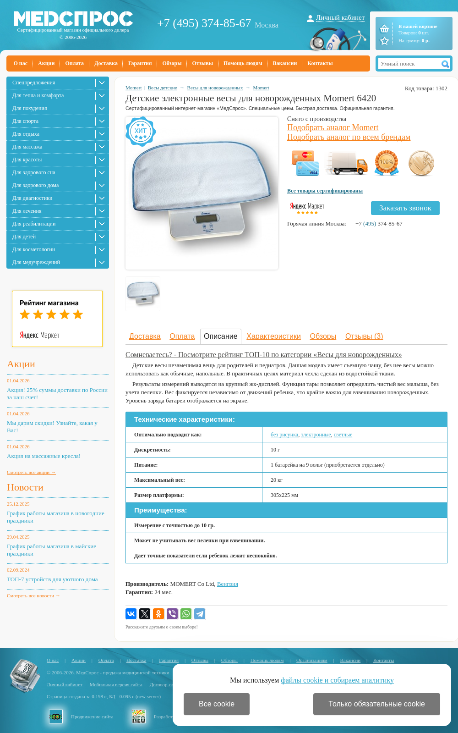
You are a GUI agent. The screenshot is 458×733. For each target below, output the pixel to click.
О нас (21, 63)
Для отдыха (25, 134)
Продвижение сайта (92, 716)
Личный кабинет (340, 17)
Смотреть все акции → (31, 472)
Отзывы (202, 63)
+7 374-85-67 (379, 223)
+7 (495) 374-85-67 (204, 23)
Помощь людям (243, 63)
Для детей (24, 236)
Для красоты (27, 159)
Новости (25, 487)
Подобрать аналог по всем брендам (348, 137)
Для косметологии (33, 249)
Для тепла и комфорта (38, 95)
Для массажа (27, 146)
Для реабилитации (33, 223)
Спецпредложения (33, 82)
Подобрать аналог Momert (333, 127)
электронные (316, 434)
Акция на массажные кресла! (44, 455)
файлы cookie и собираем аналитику (337, 680)
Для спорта (25, 121)
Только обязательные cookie (376, 704)
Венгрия (227, 583)
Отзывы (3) (364, 336)
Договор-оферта (167, 684)
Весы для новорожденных (215, 87)
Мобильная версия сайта (116, 684)
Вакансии (285, 63)
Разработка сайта (172, 716)
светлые (343, 434)
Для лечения (26, 211)
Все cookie (216, 704)
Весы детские (162, 87)
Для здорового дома (35, 185)
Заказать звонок (405, 208)
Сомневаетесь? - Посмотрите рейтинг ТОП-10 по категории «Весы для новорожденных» (263, 354)
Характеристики (273, 336)
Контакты (320, 63)
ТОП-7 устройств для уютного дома (52, 579)
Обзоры (171, 63)
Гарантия (140, 63)
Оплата (74, 63)
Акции (46, 63)
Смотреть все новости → (33, 595)
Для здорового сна (33, 172)
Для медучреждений (36, 262)
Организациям (311, 660)
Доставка (106, 63)
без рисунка (284, 434)
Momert (133, 87)
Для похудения (29, 108)
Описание (221, 336)
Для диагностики (32, 198)
